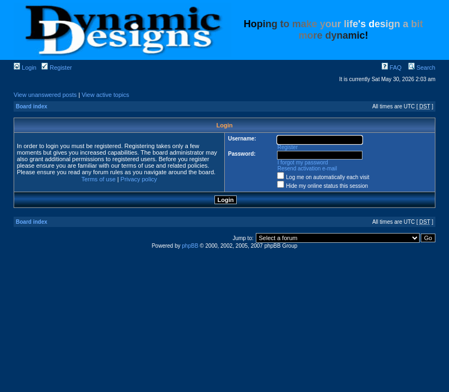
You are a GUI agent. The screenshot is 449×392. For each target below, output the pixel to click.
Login (25, 67)
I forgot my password (303, 163)
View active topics (105, 94)
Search (421, 67)
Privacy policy (138, 179)
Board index (31, 106)
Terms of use (98, 179)
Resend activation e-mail (307, 168)
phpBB (190, 246)
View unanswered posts (45, 94)
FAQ (392, 67)
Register (56, 67)
